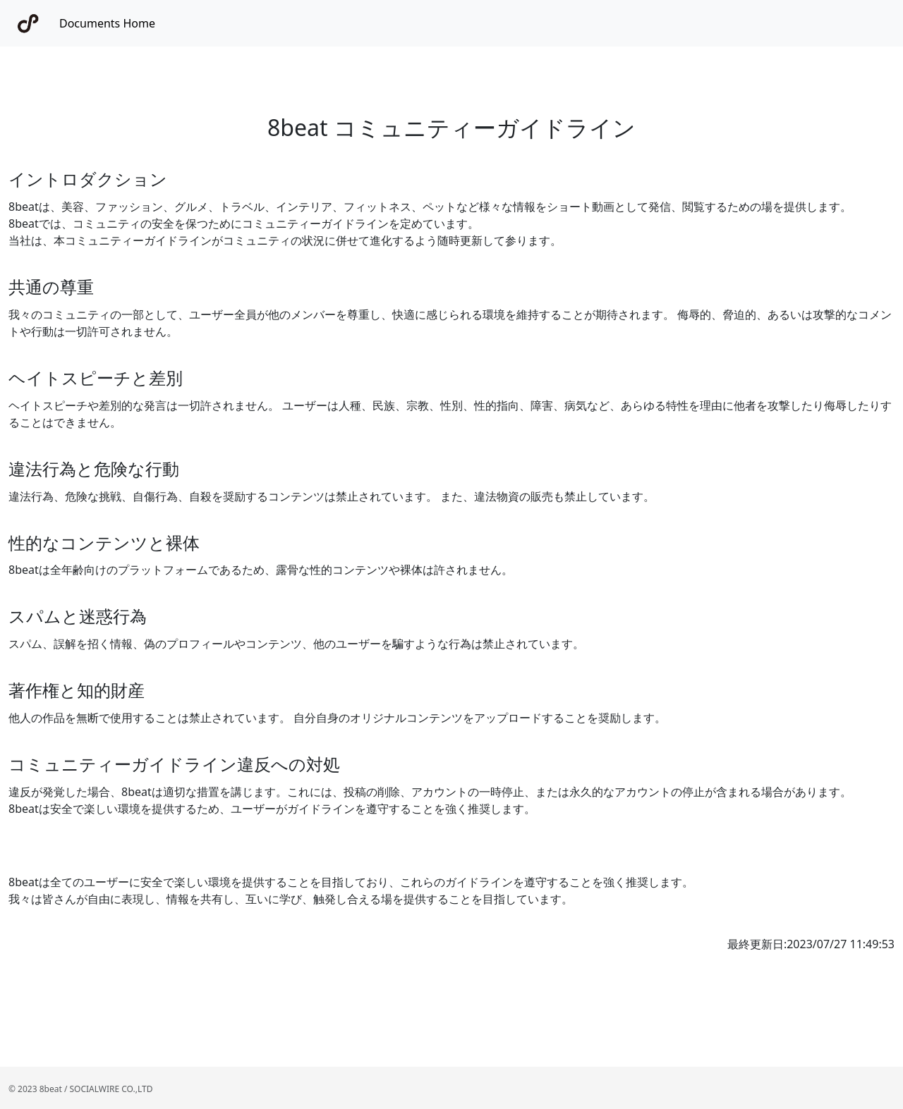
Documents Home (107, 23)
